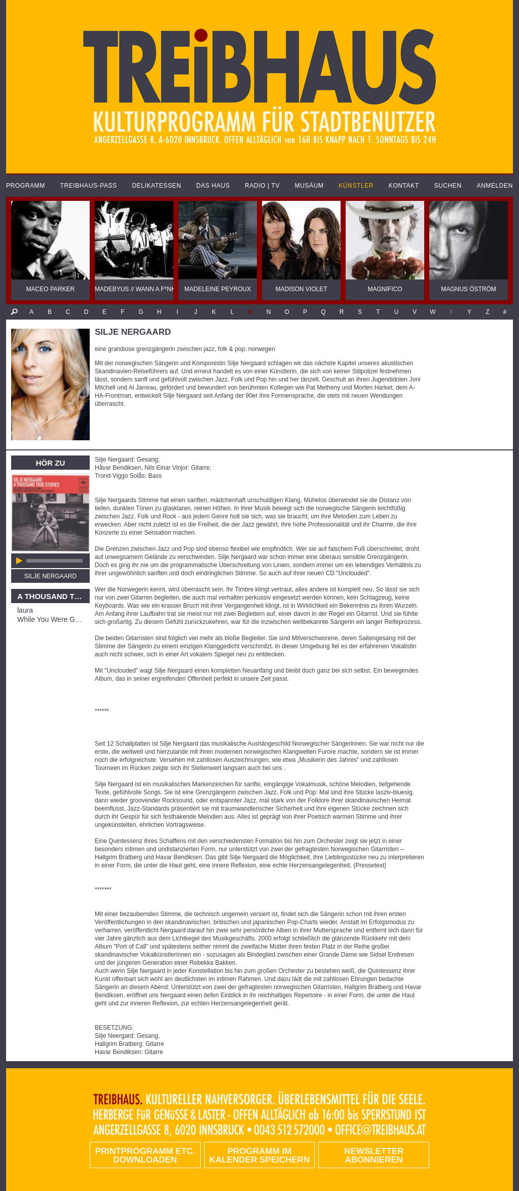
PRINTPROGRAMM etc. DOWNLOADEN (145, 1155)
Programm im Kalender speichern (259, 1155)
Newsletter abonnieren (373, 1155)
